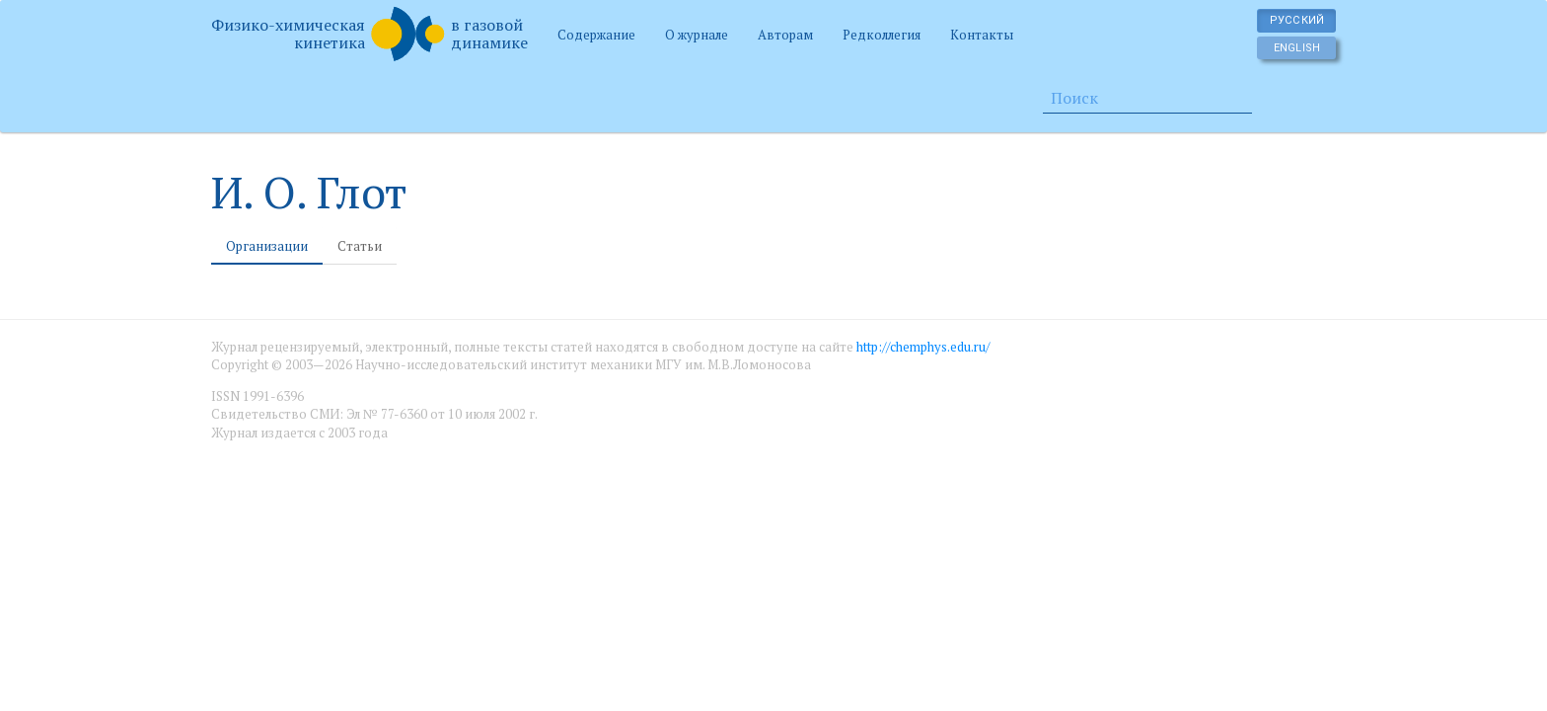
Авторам (785, 34)
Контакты (981, 34)
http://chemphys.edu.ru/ (923, 347)
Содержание (596, 34)
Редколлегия (882, 34)
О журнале (696, 34)
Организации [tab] (267, 246)
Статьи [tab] (359, 246)
